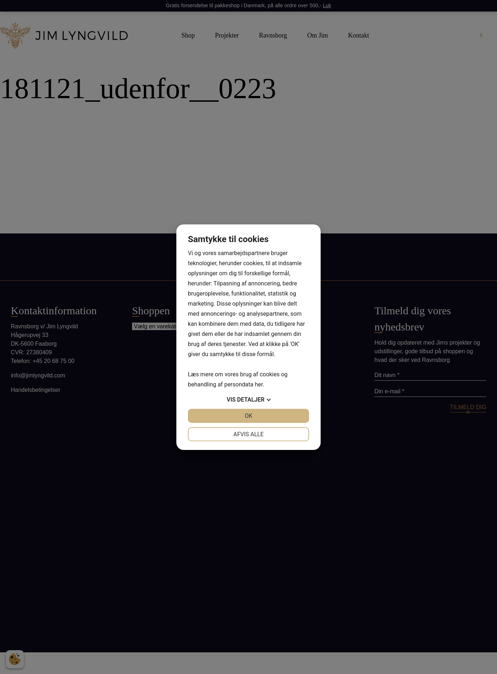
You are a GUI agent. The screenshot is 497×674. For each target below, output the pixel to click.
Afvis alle (248, 434)
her (259, 384)
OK (248, 415)
